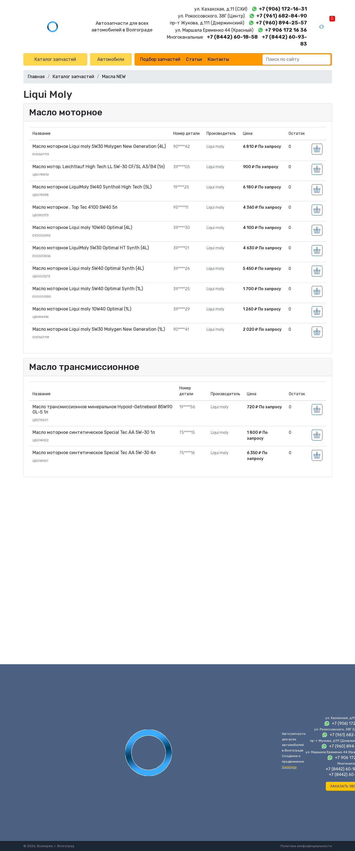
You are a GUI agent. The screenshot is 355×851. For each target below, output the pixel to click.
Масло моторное (65, 112)
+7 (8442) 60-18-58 (232, 37)
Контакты (218, 59)
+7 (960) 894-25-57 (281, 23)
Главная (36, 76)
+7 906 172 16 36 (286, 30)
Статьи (194, 59)
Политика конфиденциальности (306, 846)
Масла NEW (114, 76)
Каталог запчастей (55, 59)
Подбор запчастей (160, 59)
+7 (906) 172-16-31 (283, 9)
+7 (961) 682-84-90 (281, 16)
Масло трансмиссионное (84, 367)
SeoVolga (289, 767)
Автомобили (110, 59)
